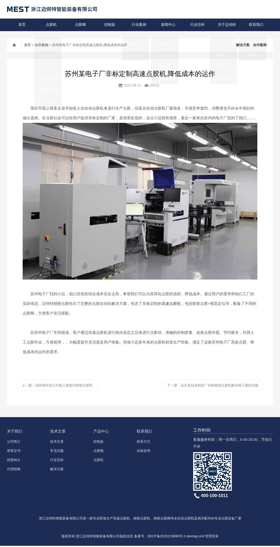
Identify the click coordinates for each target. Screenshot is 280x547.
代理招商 (13, 470)
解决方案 (243, 45)
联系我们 (255, 25)
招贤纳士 (13, 461)
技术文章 (58, 432)
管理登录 (212, 537)
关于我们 (14, 432)
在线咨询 (143, 452)
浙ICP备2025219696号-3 (166, 537)
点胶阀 (80, 25)
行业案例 (138, 25)
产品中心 (101, 432)
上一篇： (57, 386)
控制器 (109, 25)
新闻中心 (168, 25)
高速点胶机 (171, 304)
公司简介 (13, 443)
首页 (21, 25)
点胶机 (51, 25)
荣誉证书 (13, 452)
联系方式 (143, 443)
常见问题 (57, 452)
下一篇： (212, 386)
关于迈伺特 (226, 25)
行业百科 (197, 25)
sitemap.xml (195, 537)
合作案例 (41, 45)
